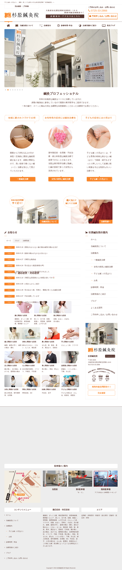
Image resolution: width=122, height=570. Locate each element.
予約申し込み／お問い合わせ (103, 16)
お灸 (96, 280)
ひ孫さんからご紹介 (27, 284)
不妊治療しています (27, 296)
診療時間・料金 (97, 287)
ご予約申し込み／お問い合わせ (104, 315)
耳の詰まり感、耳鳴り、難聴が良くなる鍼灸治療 (38, 290)
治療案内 (94, 253)
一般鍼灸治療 (22, 179)
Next (117, 58)
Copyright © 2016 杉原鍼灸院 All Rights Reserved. (61, 568)
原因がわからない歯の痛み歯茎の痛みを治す (37, 247)
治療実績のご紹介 (98, 294)
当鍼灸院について (98, 246)
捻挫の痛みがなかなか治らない (32, 253)
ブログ (9, 247)
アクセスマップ (110, 356)
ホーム (94, 239)
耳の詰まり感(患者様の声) (30, 265)
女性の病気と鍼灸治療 (61, 179)
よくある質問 (96, 308)
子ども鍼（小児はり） (99, 179)
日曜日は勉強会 (26, 259)
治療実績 (9, 266)
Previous (4, 58)
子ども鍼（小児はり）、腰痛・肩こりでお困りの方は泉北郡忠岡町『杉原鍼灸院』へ (29, 2)
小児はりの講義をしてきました (32, 302)
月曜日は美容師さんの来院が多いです (35, 278)
